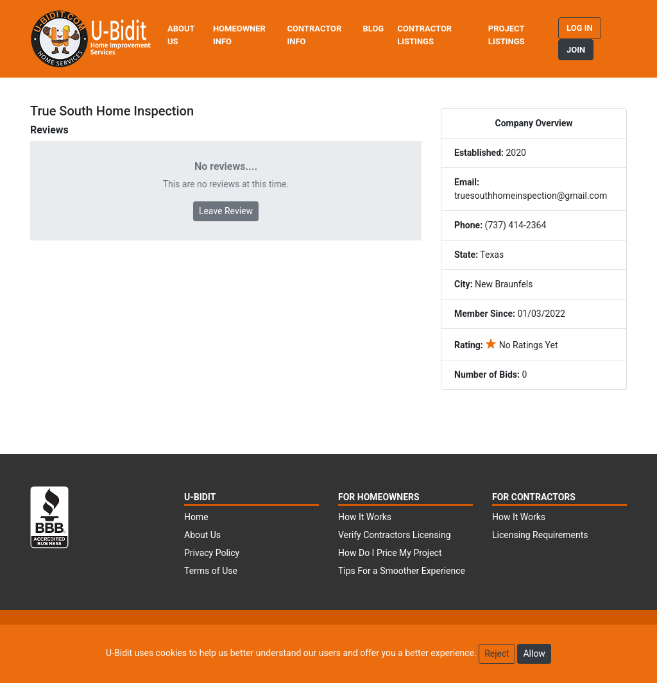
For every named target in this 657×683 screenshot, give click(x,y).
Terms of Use (210, 571)
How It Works (364, 517)
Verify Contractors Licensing (394, 535)
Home (196, 517)
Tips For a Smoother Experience (401, 571)
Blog (373, 28)
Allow (534, 653)
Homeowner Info (239, 35)
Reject (496, 653)
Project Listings (506, 35)
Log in (580, 28)
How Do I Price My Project (390, 553)
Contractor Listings (424, 35)
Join (576, 50)
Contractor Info (314, 35)
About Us (180, 35)
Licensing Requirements (540, 535)
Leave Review (226, 211)
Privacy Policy (211, 553)
